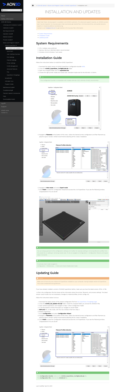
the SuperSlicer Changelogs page (87, 301)
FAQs (4, 96)
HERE (83, 66)
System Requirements (45, 33)
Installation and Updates (13, 48)
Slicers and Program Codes (11, 43)
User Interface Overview (13, 54)
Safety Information (7, 19)
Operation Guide (8, 34)
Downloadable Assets (9, 99)
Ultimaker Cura (9, 81)
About (3, 16)
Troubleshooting (8, 90)
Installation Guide (44, 35)
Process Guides (7, 40)
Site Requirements (8, 31)
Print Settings (10, 57)
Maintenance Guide (8, 87)
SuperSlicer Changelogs (13, 75)
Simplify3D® (8, 78)
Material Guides (7, 37)
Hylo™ (3, 103)
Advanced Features (12, 69)
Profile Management (12, 66)
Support (3, 106)
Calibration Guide (8, 28)
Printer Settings (11, 63)
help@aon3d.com (51, 28)
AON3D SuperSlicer (10, 45)
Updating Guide (43, 37)
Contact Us (4, 112)
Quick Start (10, 51)
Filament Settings (11, 60)
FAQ (8, 72)
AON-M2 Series (6, 22)
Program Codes (9, 84)
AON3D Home (5, 110)
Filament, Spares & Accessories (11, 93)
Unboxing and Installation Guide (12, 25)
